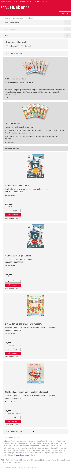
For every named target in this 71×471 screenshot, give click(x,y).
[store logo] (15, 7)
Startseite (6, 18)
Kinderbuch (14, 46)
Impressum (17, 462)
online (27, 455)
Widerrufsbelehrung (13, 460)
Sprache (11, 23)
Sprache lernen (18, 18)
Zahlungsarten (34, 460)
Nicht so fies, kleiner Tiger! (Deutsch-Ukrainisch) (27, 392)
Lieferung (24, 460)
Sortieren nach (13, 53)
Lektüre (28, 46)
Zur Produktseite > (10, 195)
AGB (2, 460)
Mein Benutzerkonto (26, 1)
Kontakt (15, 1)
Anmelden (37, 1)
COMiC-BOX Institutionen (17, 185)
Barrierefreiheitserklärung (61, 460)
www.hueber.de (6, 1)
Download (17, 455)
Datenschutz (45, 460)
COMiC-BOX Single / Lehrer (18, 256)
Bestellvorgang (6, 462)
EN (46, 1)
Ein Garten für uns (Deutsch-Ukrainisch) (23, 324)
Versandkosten (19, 345)
